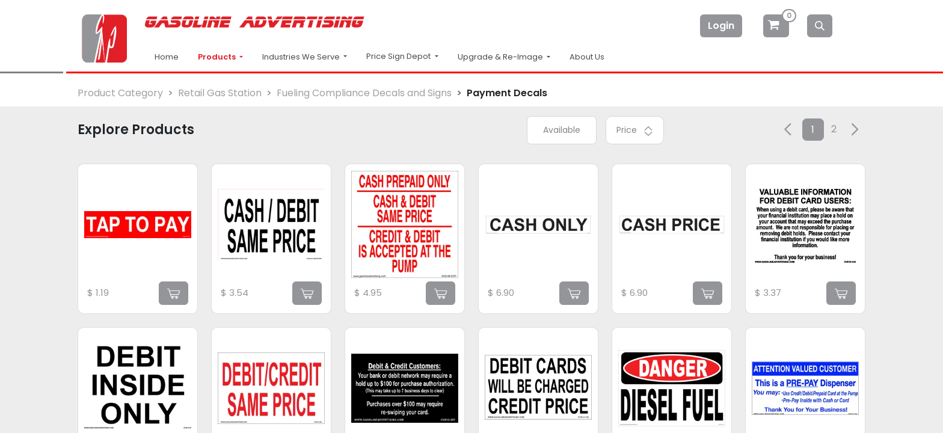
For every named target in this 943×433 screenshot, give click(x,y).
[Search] (819, 25)
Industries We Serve (302, 57)
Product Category (120, 93)
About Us (587, 57)
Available (561, 130)
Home (167, 57)
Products (218, 57)
